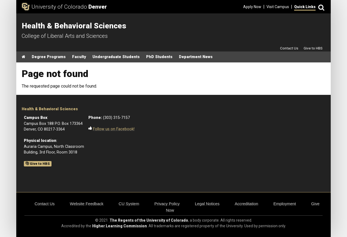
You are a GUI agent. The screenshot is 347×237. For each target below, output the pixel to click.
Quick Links (305, 7)
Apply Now (252, 7)
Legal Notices (207, 203)
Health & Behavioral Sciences (50, 109)
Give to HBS (313, 48)
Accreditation (246, 203)
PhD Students (159, 57)
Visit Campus (277, 7)
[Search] (320, 6)
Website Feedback (87, 203)
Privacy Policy (166, 203)
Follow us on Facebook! (113, 129)
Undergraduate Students (116, 57)
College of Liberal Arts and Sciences (65, 36)
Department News (196, 57)
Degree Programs (49, 57)
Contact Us (289, 48)
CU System (129, 203)
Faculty (79, 57)
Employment (284, 203)
